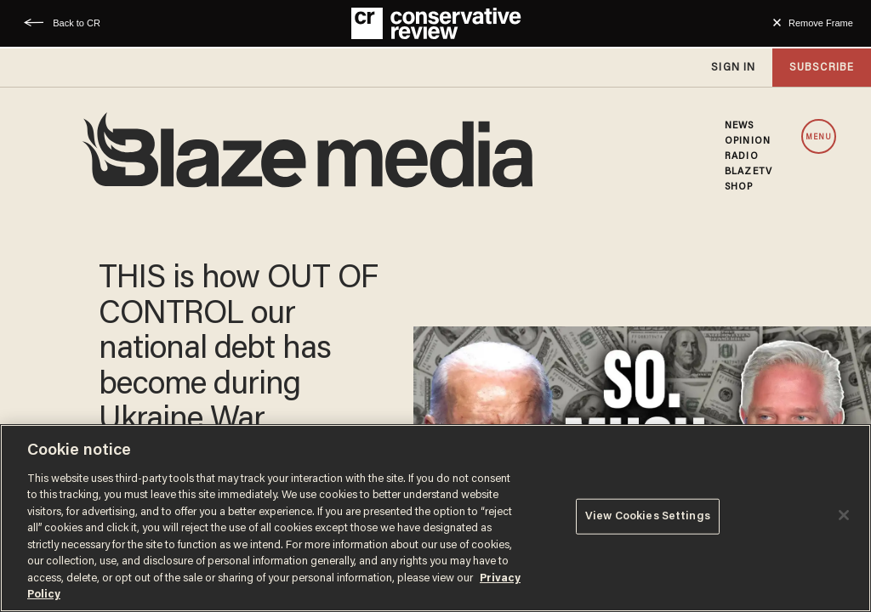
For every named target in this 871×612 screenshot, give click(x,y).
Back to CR (76, 23)
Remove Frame (820, 23)
